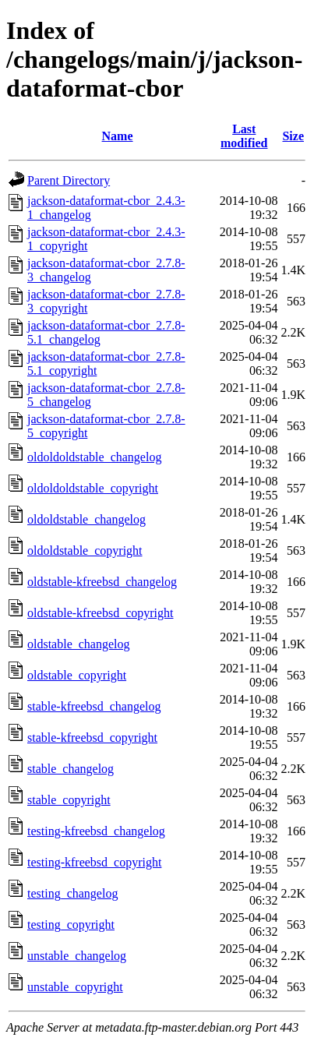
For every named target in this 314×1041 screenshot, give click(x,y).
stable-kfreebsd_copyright (92, 737)
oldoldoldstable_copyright (92, 488)
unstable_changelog (76, 955)
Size (293, 136)
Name (117, 136)
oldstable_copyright (76, 675)
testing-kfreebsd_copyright (94, 862)
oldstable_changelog (78, 644)
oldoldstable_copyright (85, 550)
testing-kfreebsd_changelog (96, 831)
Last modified (244, 136)
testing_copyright (71, 924)
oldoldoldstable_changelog (94, 457)
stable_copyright (69, 799)
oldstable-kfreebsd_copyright (100, 612)
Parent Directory (68, 180)
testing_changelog (72, 893)
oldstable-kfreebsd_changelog (102, 581)
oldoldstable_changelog (86, 519)
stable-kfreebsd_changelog (94, 706)
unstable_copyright (75, 986)
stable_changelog (70, 768)
